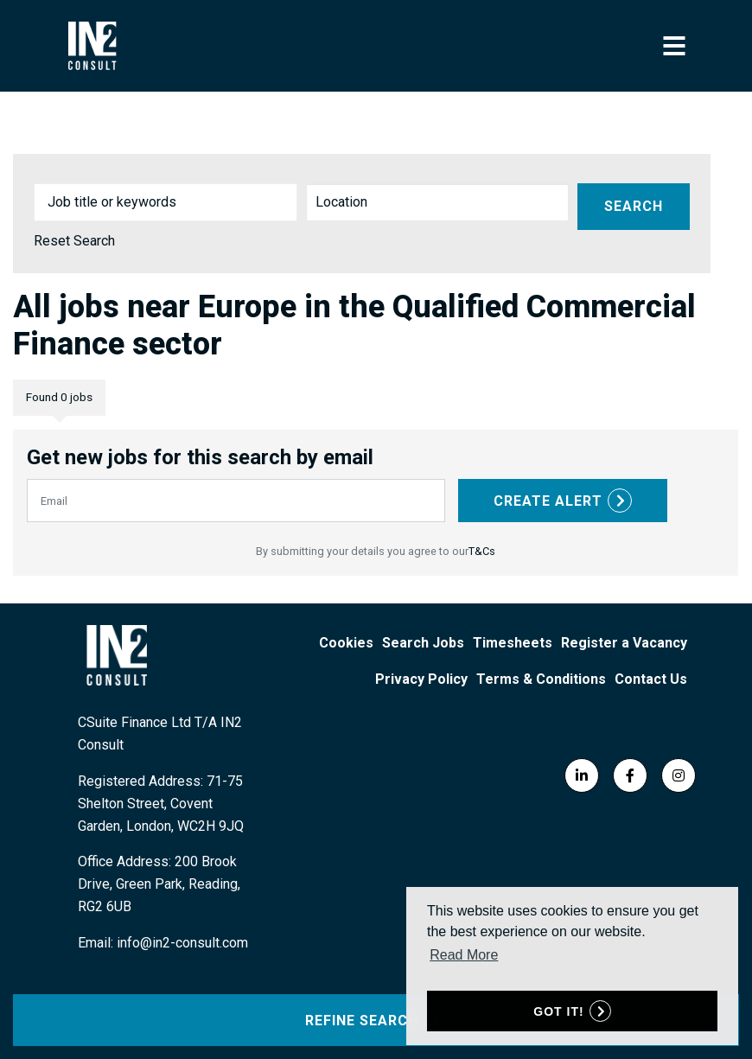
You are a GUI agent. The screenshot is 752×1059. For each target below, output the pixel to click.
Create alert (548, 501)
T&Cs (481, 551)
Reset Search (74, 241)
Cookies (346, 643)
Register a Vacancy (624, 643)
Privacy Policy (421, 679)
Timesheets (512, 643)
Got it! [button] (558, 1011)
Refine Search (361, 1020)
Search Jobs (423, 643)
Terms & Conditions (541, 679)
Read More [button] (464, 954)
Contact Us (651, 679)
